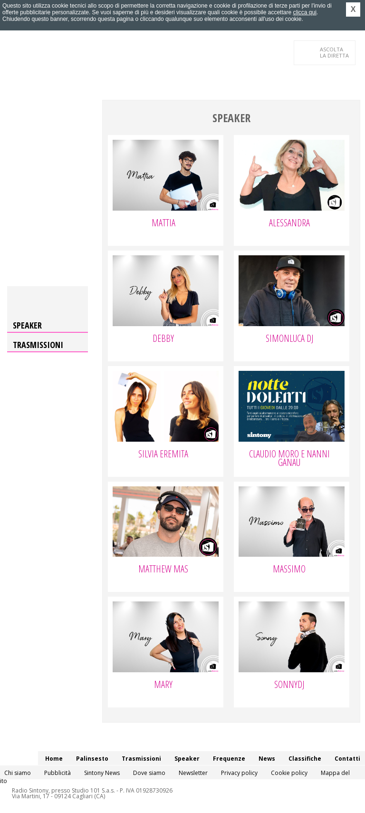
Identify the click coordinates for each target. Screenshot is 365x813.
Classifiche (304, 759)
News (267, 759)
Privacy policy (239, 773)
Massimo (289, 570)
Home (54, 759)
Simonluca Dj (289, 339)
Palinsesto (92, 759)
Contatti (347, 759)
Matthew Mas (163, 570)
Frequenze (229, 759)
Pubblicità (57, 773)
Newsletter (193, 773)
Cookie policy (289, 773)
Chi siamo (17, 773)
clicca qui (304, 12)
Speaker (27, 325)
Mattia (163, 224)
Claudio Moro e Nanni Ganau (289, 459)
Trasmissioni (38, 344)
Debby (163, 339)
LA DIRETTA (335, 52)
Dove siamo (149, 773)
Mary (163, 685)
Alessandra (289, 224)
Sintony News (102, 773)
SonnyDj (289, 685)
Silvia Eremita (163, 455)
